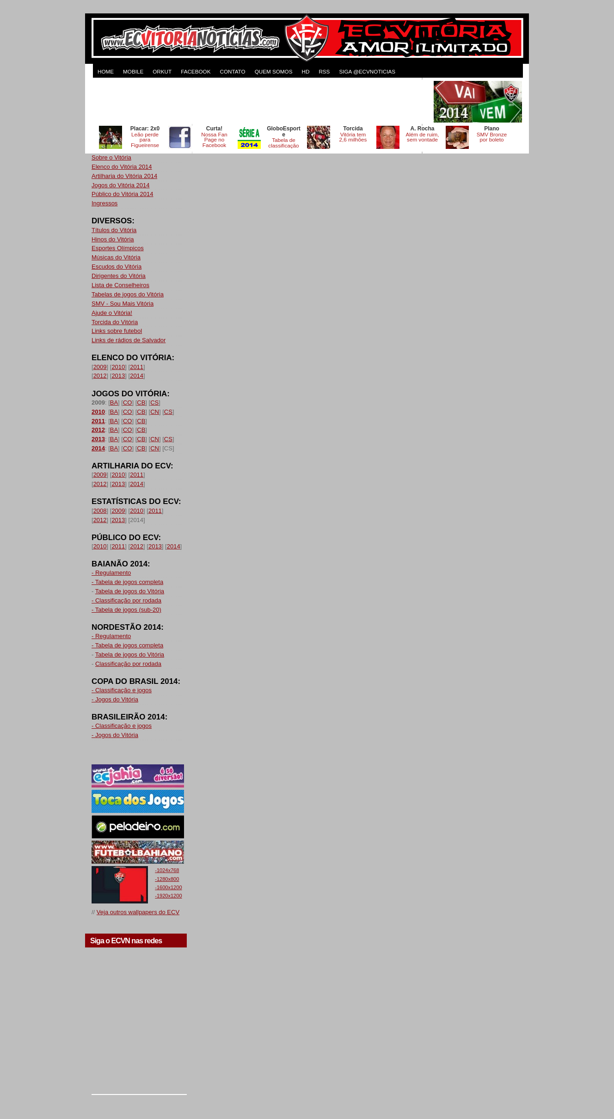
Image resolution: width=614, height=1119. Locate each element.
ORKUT (162, 71)
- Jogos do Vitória (115, 699)
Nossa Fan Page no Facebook (214, 140)
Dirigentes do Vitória (119, 275)
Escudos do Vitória (116, 266)
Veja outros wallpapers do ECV (138, 912)
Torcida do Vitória (115, 322)
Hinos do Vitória (113, 239)
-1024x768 (167, 870)
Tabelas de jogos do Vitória (128, 294)
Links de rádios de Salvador (129, 340)
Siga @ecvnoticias (367, 71)
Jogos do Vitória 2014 (121, 185)
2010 (118, 366)
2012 (100, 375)
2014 (136, 375)
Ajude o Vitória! (112, 312)
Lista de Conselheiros (120, 285)
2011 (136, 366)
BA (114, 402)
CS (154, 402)
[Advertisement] (261, 102)
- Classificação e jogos (122, 690)
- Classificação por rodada (126, 600)
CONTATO (232, 71)
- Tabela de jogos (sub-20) (126, 609)
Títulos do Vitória (114, 230)
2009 (100, 366)
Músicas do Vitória (116, 257)
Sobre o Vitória (111, 157)
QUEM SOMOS (274, 71)
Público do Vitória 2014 (122, 194)
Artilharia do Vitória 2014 (124, 175)
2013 (118, 375)
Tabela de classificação (283, 142)
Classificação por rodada (128, 663)
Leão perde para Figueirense (145, 140)
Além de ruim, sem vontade (422, 137)
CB (141, 402)
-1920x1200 (168, 895)
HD (305, 71)
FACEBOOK (195, 71)
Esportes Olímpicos (118, 248)
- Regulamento (111, 572)
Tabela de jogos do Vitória (129, 591)
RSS (324, 71)
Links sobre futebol (117, 330)
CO (127, 402)
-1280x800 (167, 879)
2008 (100, 510)
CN (154, 411)
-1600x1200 (168, 887)
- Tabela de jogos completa (127, 581)
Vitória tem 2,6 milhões (353, 137)
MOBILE (133, 71)
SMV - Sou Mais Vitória (123, 303)
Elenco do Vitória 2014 (122, 166)
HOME (106, 71)
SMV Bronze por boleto (492, 137)
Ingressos (104, 203)
